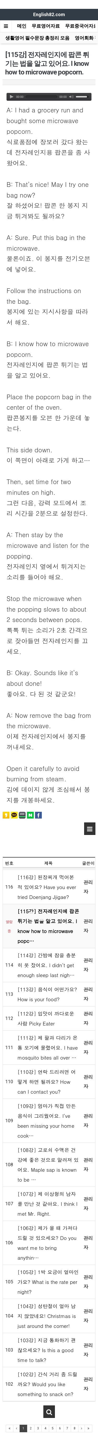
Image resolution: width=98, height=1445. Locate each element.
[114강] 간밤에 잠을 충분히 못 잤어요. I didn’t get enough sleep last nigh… (47, 965)
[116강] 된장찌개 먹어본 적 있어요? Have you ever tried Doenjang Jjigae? (47, 886)
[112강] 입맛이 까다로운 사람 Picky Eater (46, 1018)
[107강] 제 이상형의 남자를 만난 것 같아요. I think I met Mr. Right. (47, 1203)
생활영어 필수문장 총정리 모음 (37, 38)
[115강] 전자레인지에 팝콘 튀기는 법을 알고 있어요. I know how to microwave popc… (48, 926)
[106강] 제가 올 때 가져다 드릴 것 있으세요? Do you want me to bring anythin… (48, 1242)
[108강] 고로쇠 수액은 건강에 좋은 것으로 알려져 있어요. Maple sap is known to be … (48, 1164)
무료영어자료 (46, 26)
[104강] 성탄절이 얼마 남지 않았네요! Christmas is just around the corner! (47, 1315)
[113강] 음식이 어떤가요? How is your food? (47, 994)
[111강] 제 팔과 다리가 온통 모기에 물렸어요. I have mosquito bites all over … (48, 1047)
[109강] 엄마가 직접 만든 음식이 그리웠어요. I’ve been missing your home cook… (47, 1120)
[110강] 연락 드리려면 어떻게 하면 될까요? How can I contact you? (47, 1081)
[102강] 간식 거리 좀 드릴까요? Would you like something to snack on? (48, 1384)
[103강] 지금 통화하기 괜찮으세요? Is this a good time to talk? (47, 1349)
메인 (21, 26)
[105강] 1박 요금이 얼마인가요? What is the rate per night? (48, 1281)
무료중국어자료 (81, 26)
